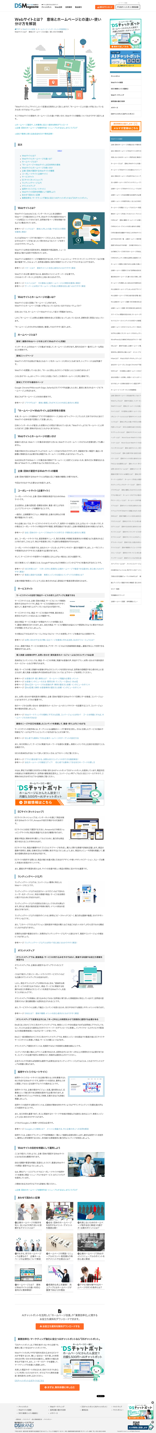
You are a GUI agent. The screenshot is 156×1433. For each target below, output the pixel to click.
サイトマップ (117, 1407)
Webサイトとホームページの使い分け (37, 168)
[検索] (139, 3)
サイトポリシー (118, 1410)
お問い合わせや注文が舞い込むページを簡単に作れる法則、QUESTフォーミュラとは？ (60, 640)
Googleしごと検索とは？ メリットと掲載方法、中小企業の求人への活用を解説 (57, 1129)
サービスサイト (28, 177)
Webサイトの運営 (25, 1410)
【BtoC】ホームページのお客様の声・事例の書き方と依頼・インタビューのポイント (57, 685)
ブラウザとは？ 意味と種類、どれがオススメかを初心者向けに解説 (52, 403)
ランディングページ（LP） (32, 183)
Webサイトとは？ (29, 156)
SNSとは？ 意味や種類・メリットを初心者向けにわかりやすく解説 (52, 1013)
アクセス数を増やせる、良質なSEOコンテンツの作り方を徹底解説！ (52, 759)
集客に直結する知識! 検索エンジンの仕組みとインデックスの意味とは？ (54, 575)
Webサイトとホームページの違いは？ (37, 159)
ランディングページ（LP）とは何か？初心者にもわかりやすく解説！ (51, 943)
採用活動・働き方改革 (58, 1410)
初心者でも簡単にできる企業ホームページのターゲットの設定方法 (52, 738)
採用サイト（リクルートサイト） (34, 189)
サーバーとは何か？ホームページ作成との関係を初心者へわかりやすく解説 (55, 286)
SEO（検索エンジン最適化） (28, 1413)
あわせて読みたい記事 (31, 195)
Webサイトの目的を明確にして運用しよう (38, 192)
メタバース (54, 1413)
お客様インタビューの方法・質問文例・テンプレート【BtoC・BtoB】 (51, 682)
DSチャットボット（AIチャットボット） (94, 1407)
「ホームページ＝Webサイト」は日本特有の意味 (41, 165)
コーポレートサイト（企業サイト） (35, 174)
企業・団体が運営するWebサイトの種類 (38, 171)
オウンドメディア (28, 186)
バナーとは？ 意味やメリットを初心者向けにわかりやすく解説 (50, 268)
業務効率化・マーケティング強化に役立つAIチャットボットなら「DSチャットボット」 (55, 198)
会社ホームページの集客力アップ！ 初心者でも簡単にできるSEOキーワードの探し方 (60, 762)
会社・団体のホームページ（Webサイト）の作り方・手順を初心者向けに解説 (55, 533)
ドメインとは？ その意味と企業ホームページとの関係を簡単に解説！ (53, 283)
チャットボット (23, 1407)
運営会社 (85, 1410)
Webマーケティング (57, 1407)
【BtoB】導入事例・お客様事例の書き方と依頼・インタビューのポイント (53, 687)
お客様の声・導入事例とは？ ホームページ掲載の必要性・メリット (52, 678)
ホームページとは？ (30, 162)
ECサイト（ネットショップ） (32, 180)
